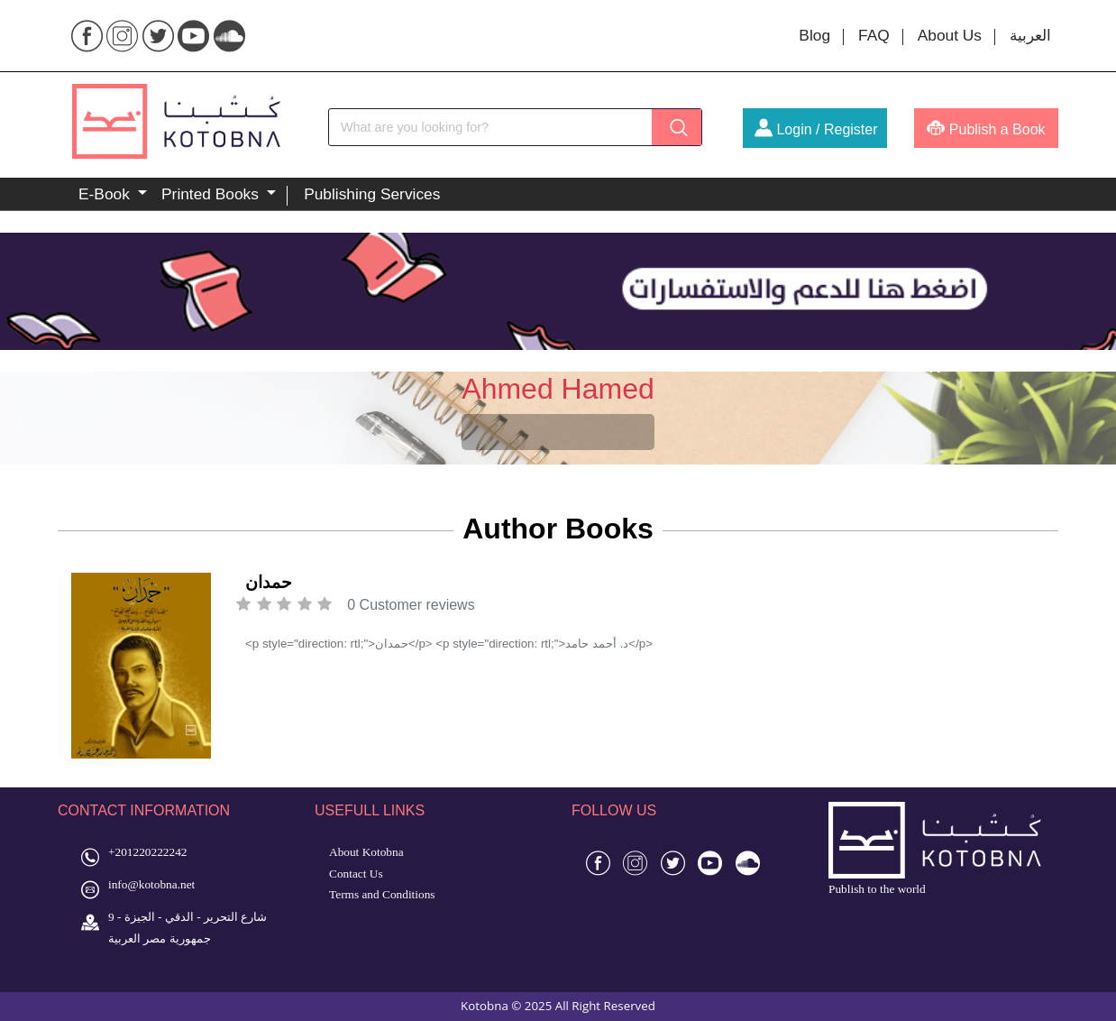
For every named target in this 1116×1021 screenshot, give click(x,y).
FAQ (874, 35)
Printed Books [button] (212, 194)
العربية (1030, 35)
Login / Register (816, 129)
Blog (814, 35)
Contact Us (356, 873)
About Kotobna (366, 852)
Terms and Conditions (382, 894)
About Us (950, 35)
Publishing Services (372, 194)
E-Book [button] (106, 194)
